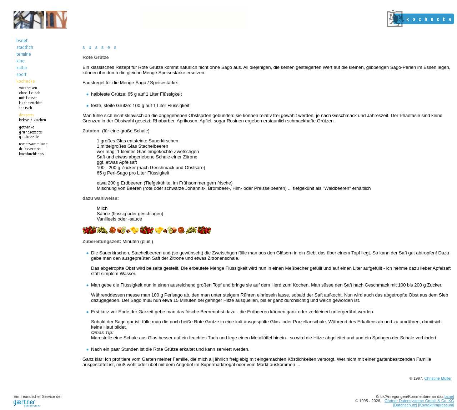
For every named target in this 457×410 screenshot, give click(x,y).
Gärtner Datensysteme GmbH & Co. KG (419, 401)
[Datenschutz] (405, 405)
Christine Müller (438, 378)
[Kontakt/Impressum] (436, 405)
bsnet (449, 396)
